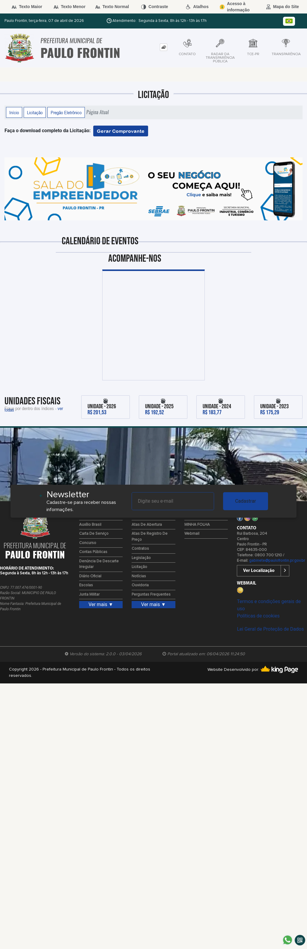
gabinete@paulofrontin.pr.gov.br (277, 561)
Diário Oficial (90, 576)
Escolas (86, 585)
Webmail (191, 534)
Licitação (35, 112)
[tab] (163, 47)
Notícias (139, 576)
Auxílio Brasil (90, 525)
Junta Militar (89, 594)
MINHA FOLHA (197, 525)
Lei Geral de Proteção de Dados (270, 629)
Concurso (87, 543)
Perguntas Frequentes (151, 594)
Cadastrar (245, 501)
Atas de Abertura (147, 525)
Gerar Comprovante (121, 131)
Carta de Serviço (94, 534)
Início (14, 112)
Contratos (140, 549)
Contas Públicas (93, 552)
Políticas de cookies (258, 616)
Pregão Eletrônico (66, 112)
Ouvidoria (140, 585)
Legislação (141, 558)
